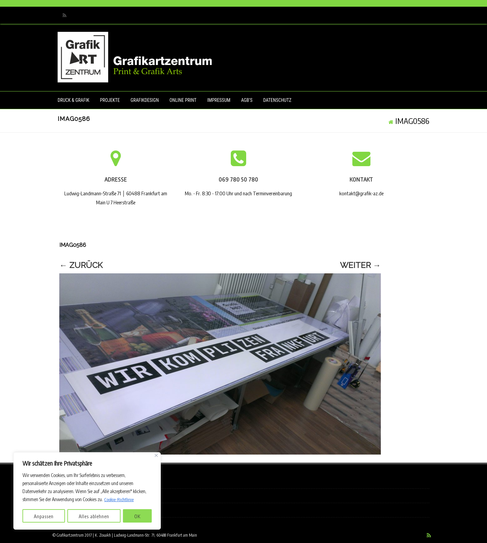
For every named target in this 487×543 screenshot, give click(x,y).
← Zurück (80, 265)
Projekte (110, 100)
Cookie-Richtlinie (119, 499)
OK (137, 516)
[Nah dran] (156, 455)
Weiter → (360, 265)
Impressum (218, 100)
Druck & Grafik (73, 100)
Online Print (183, 100)
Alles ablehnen (94, 516)
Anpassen (44, 516)
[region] (87, 491)
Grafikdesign (145, 100)
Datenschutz (277, 100)
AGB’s (247, 100)
